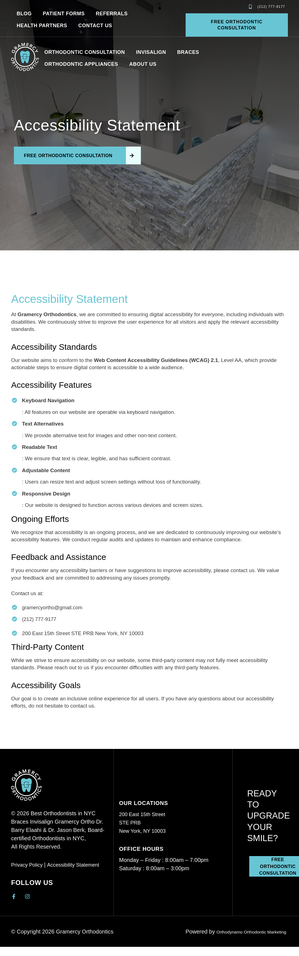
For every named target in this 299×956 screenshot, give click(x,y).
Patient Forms (64, 13)
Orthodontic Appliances (81, 64)
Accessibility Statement (78, 865)
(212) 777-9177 (40, 620)
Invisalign (151, 52)
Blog (24, 13)
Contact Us (95, 25)
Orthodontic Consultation (84, 52)
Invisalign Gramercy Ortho (63, 822)
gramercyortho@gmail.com (53, 608)
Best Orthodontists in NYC (63, 814)
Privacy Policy (28, 865)
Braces (188, 52)
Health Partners (42, 25)
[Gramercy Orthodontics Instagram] (29, 897)
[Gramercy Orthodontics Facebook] (15, 897)
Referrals (112, 13)
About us (142, 64)
